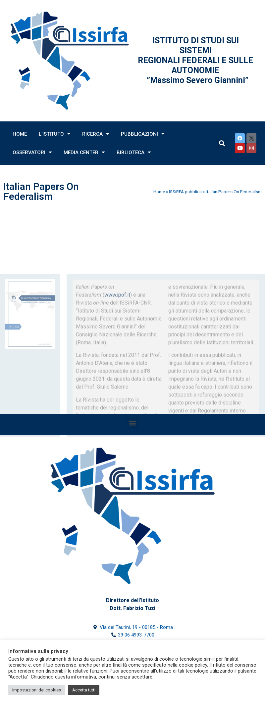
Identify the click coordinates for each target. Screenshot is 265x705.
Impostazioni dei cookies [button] (36, 689)
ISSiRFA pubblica (185, 191)
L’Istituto (54, 134)
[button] (132, 423)
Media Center (84, 152)
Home (20, 134)
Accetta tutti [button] (83, 689)
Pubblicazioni (142, 134)
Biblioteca (134, 152)
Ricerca (95, 134)
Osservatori (32, 152)
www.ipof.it (117, 318)
